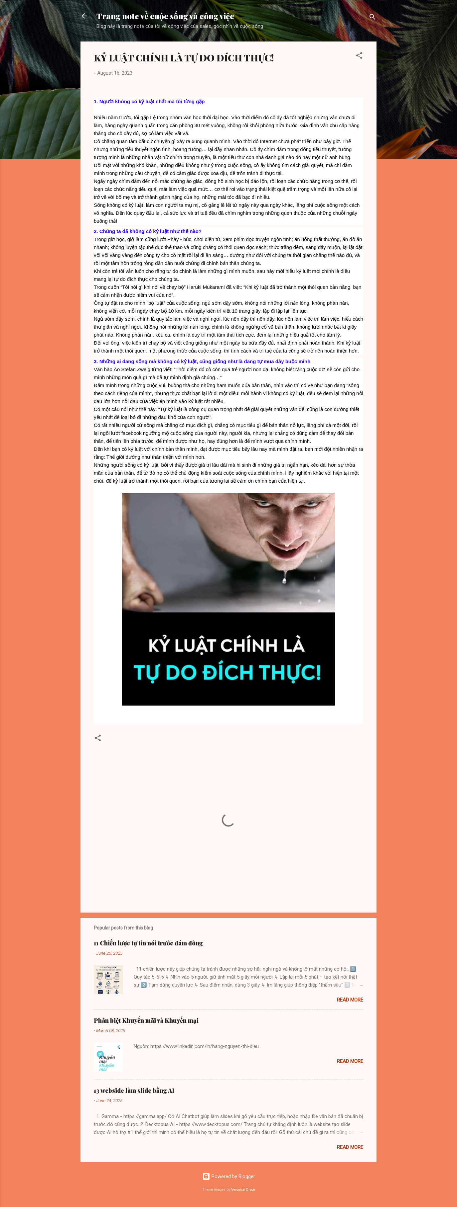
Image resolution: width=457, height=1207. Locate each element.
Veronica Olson (243, 1189)
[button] (359, 56)
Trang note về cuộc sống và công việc (165, 16)
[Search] (373, 18)
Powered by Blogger (228, 1176)
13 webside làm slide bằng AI (134, 1090)
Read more (350, 1000)
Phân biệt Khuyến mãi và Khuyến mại (146, 1020)
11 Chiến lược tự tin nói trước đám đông (148, 943)
